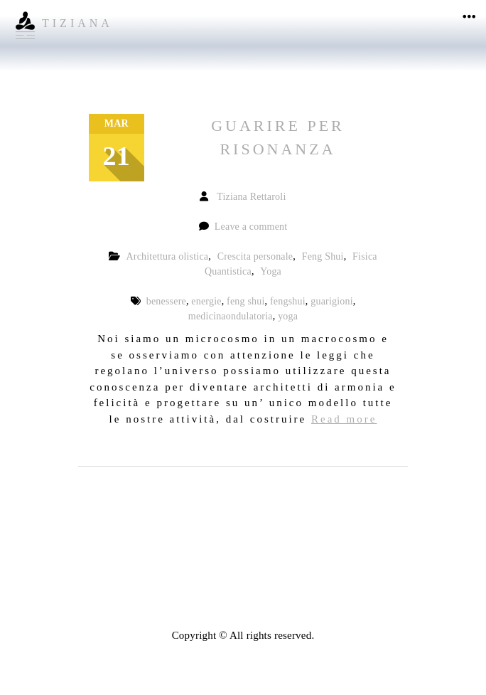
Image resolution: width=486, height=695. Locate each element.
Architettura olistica (167, 256)
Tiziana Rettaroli (251, 196)
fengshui (288, 301)
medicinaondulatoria (230, 316)
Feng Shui (323, 256)
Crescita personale (255, 256)
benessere (166, 301)
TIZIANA (77, 23)
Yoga (270, 271)
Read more (344, 419)
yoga (288, 316)
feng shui (246, 301)
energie (206, 301)
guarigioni (331, 301)
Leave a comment (251, 226)
